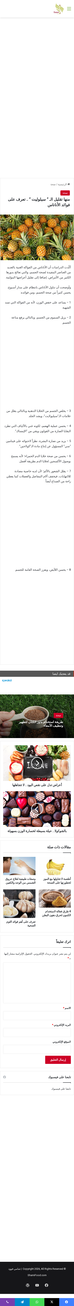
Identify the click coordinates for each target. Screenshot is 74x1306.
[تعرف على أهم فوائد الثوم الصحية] (19, 903)
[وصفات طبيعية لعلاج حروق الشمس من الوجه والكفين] (19, 866)
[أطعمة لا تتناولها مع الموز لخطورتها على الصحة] (55, 866)
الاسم (67, 1008)
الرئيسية (64, 184)
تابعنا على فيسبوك (61, 1088)
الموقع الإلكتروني (61, 1041)
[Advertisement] (37, 58)
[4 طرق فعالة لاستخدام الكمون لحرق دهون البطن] (55, 898)
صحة (53, 184)
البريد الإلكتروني (61, 1024)
